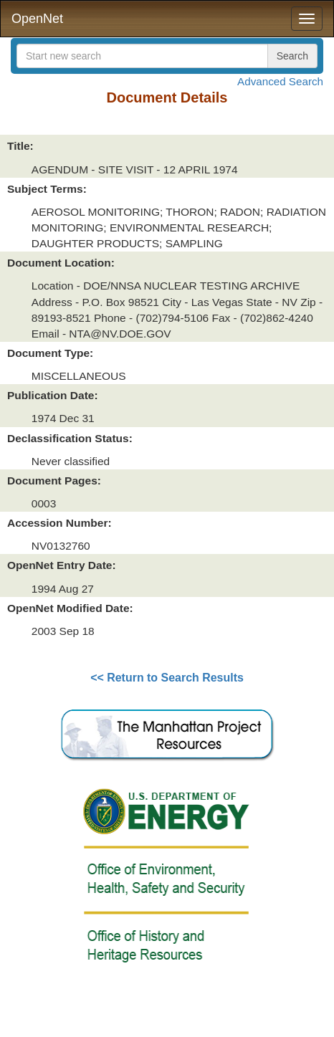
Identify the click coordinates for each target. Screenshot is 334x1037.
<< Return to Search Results (167, 678)
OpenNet (37, 18)
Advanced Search (280, 81)
